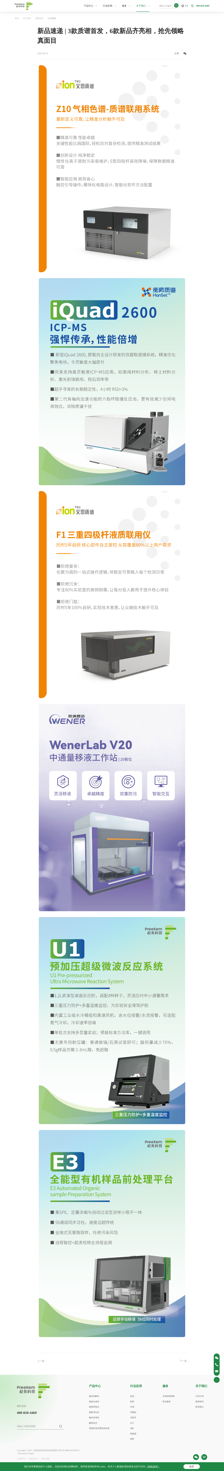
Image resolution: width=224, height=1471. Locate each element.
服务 (126, 6)
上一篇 (40, 1361)
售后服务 (167, 1402)
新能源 (133, 1434)
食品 (132, 1396)
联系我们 (199, 1407)
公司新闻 (52, 18)
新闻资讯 (39, 18)
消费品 (133, 1412)
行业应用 (109, 6)
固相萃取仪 (94, 1407)
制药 (132, 1402)
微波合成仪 (94, 1402)
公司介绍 (199, 1396)
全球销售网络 (169, 1396)
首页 (17, 18)
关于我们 (142, 6)
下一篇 (183, 1361)
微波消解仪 (94, 1396)
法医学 (133, 1417)
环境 (132, 1407)
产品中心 (90, 6)
